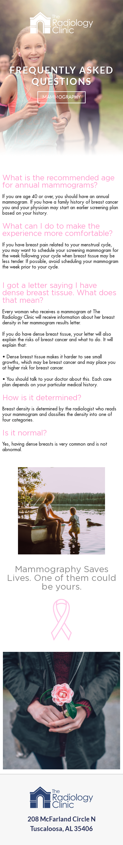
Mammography (61, 97)
